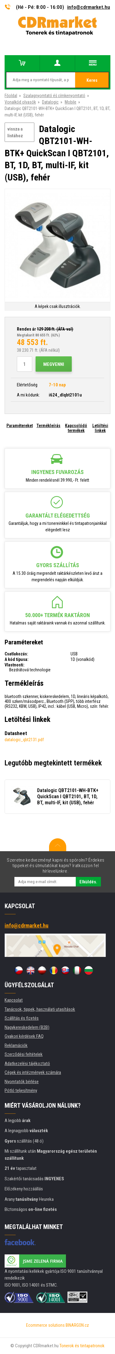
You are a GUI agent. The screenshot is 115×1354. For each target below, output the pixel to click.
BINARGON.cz (77, 1325)
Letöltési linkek (100, 428)
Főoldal (11, 95)
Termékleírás (48, 425)
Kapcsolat (14, 1000)
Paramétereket (19, 425)
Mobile (70, 102)
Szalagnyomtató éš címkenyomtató (54, 95)
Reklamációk (16, 1045)
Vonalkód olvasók (20, 102)
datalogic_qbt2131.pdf (24, 739)
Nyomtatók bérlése (22, 1081)
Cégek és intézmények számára (33, 1072)
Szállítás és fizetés (22, 1018)
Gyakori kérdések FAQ (24, 1036)
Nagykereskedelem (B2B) (27, 1027)
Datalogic (50, 102)
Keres (92, 80)
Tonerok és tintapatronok (82, 1345)
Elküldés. (88, 882)
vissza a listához (15, 132)
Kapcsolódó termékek (76, 428)
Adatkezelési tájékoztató (27, 1063)
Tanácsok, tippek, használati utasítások (40, 1009)
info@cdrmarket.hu (88, 7)
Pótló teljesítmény (21, 1090)
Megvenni (53, 364)
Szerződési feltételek (24, 1054)
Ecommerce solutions (45, 1325)
